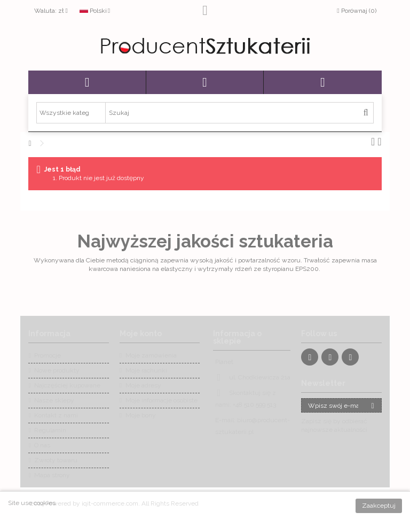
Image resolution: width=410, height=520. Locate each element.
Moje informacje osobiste (161, 400)
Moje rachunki (146, 370)
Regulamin (50, 430)
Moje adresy (143, 385)
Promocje (47, 355)
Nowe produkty (57, 370)
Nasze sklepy (54, 400)
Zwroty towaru (55, 460)
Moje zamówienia (151, 355)
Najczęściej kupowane (67, 385)
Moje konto (141, 333)
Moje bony (140, 415)
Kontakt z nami (56, 415)
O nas (42, 445)
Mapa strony (52, 475)
